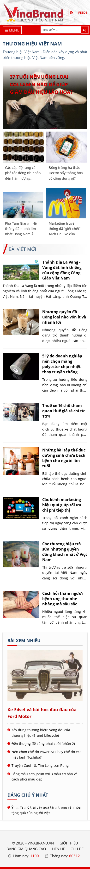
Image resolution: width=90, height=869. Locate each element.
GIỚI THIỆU (69, 843)
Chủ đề (77, 848)
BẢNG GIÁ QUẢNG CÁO (26, 848)
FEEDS (82, 12)
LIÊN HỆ (58, 848)
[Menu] (12, 30)
